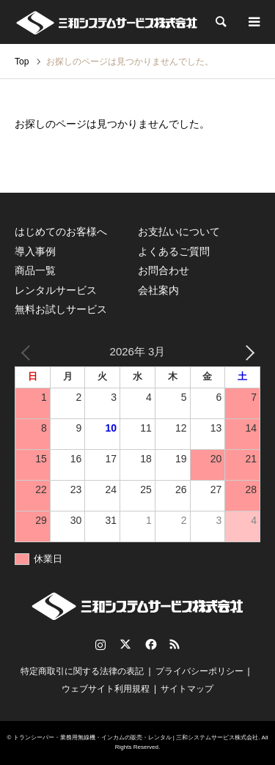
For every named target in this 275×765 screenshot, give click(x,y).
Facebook (149, 644)
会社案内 (158, 290)
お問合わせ (163, 270)
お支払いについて (179, 231)
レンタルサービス (56, 290)
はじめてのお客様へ (61, 231)
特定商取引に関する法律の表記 (82, 671)
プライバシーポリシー (199, 671)
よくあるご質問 (174, 251)
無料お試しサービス (61, 309)
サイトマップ (187, 689)
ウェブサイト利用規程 (106, 689)
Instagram (100, 644)
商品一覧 (35, 270)
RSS (174, 644)
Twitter (125, 644)
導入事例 (35, 251)
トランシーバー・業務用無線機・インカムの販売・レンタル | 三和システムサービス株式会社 (136, 737)
